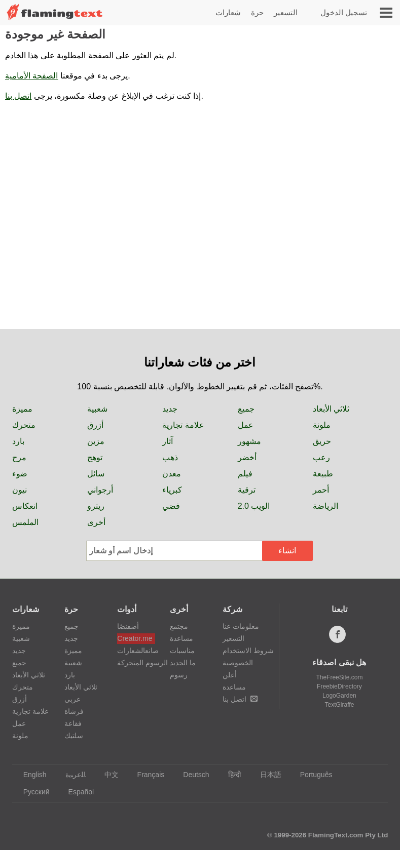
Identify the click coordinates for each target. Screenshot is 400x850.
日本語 (265, 775)
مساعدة (181, 638)
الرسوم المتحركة (136, 663)
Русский (32, 792)
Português (311, 775)
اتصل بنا (18, 96)
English (30, 775)
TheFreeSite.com (339, 677)
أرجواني (100, 489)
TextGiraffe (339, 704)
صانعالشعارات (136, 650)
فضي (171, 506)
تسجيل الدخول (343, 12)
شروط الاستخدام (248, 650)
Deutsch (191, 775)
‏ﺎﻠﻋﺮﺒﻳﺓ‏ (71, 775)
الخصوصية (238, 663)
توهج (94, 457)
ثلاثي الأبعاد (331, 408)
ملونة (322, 425)
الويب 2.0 (254, 506)
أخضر (247, 457)
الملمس (25, 522)
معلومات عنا (241, 626)
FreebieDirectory (339, 686)
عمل (245, 425)
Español (76, 792)
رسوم (179, 675)
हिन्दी (230, 775)
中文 (107, 775)
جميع (246, 408)
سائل (95, 473)
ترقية (247, 489)
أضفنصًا (128, 626)
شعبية (97, 408)
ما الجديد (183, 663)
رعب (321, 457)
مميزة (22, 408)
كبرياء (172, 489)
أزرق (95, 425)
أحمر (321, 489)
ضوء (19, 473)
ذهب (170, 457)
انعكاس (25, 506)
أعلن (230, 675)
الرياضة (325, 506)
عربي (72, 699)
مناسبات (182, 650)
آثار (167, 441)
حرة (257, 12)
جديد (169, 408)
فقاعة (73, 723)
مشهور (249, 441)
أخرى (96, 522)
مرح (19, 457)
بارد (18, 441)
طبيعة (323, 473)
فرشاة (74, 711)
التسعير (286, 12)
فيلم (245, 473)
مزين (95, 441)
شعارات (228, 12)
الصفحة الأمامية (31, 75)
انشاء (287, 550)
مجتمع (179, 626)
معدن (171, 473)
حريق (322, 441)
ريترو (95, 506)
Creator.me (134, 638)
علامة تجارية (183, 425)
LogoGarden (339, 695)
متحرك (23, 425)
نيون (19, 489)
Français (146, 775)
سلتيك (73, 736)
